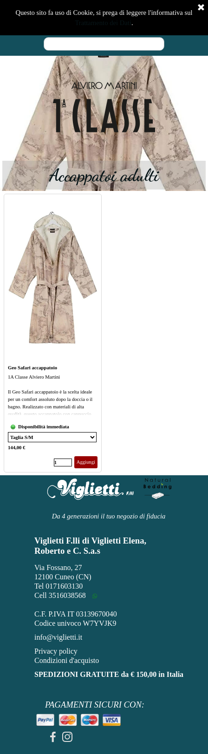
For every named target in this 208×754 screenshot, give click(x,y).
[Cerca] (104, 44)
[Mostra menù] (167, 16)
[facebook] (53, 737)
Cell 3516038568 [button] (60, 595)
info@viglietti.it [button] (58, 637)
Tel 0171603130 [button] (58, 586)
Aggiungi (86, 462)
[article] (53, 333)
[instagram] (67, 737)
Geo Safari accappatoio (32, 367)
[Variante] (52, 437)
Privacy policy (56, 651)
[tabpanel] (104, 107)
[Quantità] (63, 462)
